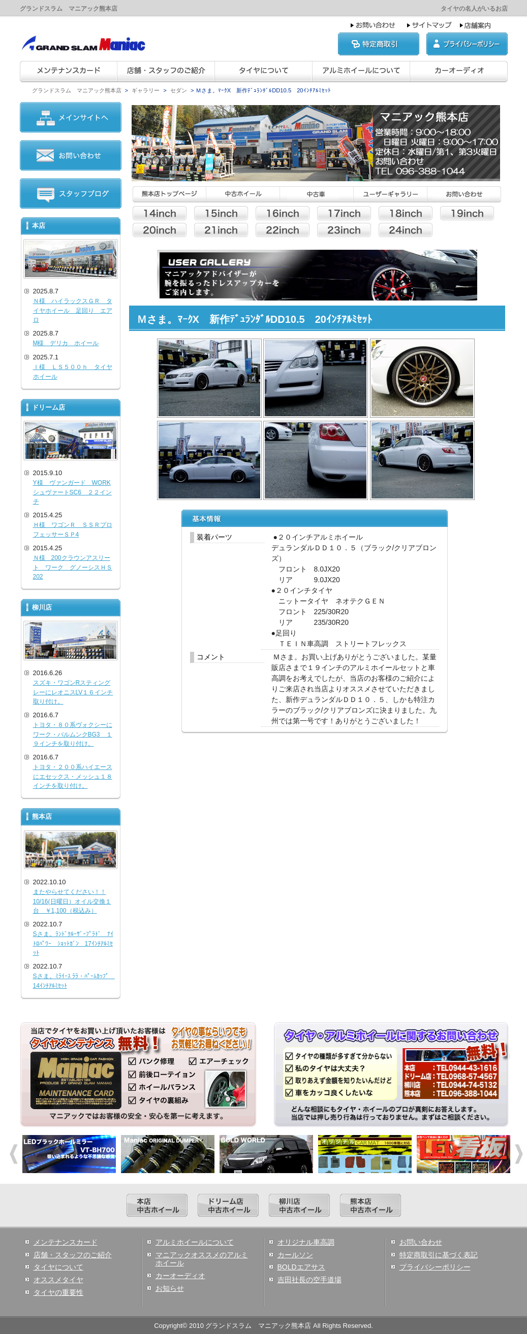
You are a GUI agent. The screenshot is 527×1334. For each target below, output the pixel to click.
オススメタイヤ (58, 1280)
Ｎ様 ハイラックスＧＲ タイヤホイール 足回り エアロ (72, 310)
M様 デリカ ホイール (66, 343)
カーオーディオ (180, 1276)
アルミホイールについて (195, 1242)
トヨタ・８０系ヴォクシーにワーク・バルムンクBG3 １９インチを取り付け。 (72, 734)
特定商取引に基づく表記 (438, 1255)
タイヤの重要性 (58, 1292)
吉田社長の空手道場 (309, 1280)
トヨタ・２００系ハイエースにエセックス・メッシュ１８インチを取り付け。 (72, 776)
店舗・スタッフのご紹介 (73, 1255)
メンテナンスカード (66, 1242)
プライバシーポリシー (435, 1267)
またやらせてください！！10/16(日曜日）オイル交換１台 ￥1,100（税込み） (72, 901)
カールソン (295, 1255)
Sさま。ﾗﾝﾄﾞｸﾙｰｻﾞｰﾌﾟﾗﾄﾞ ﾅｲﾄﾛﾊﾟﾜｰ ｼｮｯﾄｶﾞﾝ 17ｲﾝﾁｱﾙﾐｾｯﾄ (73, 943)
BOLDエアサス (301, 1267)
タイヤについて (58, 1267)
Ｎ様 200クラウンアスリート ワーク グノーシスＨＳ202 (72, 567)
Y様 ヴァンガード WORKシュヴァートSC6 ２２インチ (72, 492)
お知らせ (170, 1288)
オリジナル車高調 (305, 1242)
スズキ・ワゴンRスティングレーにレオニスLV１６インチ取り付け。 (73, 692)
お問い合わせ (420, 1242)
